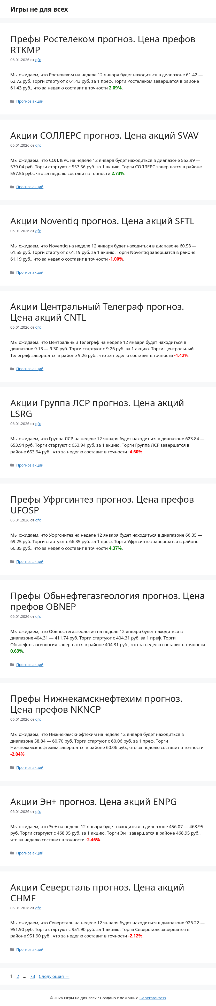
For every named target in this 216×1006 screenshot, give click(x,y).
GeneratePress (153, 997)
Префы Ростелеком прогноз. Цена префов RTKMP (102, 44)
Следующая (54, 976)
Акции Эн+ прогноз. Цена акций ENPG (93, 801)
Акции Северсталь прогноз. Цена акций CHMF (97, 892)
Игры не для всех (39, 9)
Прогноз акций (29, 101)
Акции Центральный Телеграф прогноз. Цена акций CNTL (97, 311)
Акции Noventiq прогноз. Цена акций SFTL (102, 221)
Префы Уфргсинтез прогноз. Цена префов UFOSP (102, 504)
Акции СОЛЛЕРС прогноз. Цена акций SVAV (104, 135)
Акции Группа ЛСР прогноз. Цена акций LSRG (97, 408)
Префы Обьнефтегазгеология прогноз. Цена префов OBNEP (107, 600)
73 (33, 976)
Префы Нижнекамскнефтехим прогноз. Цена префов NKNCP (96, 703)
